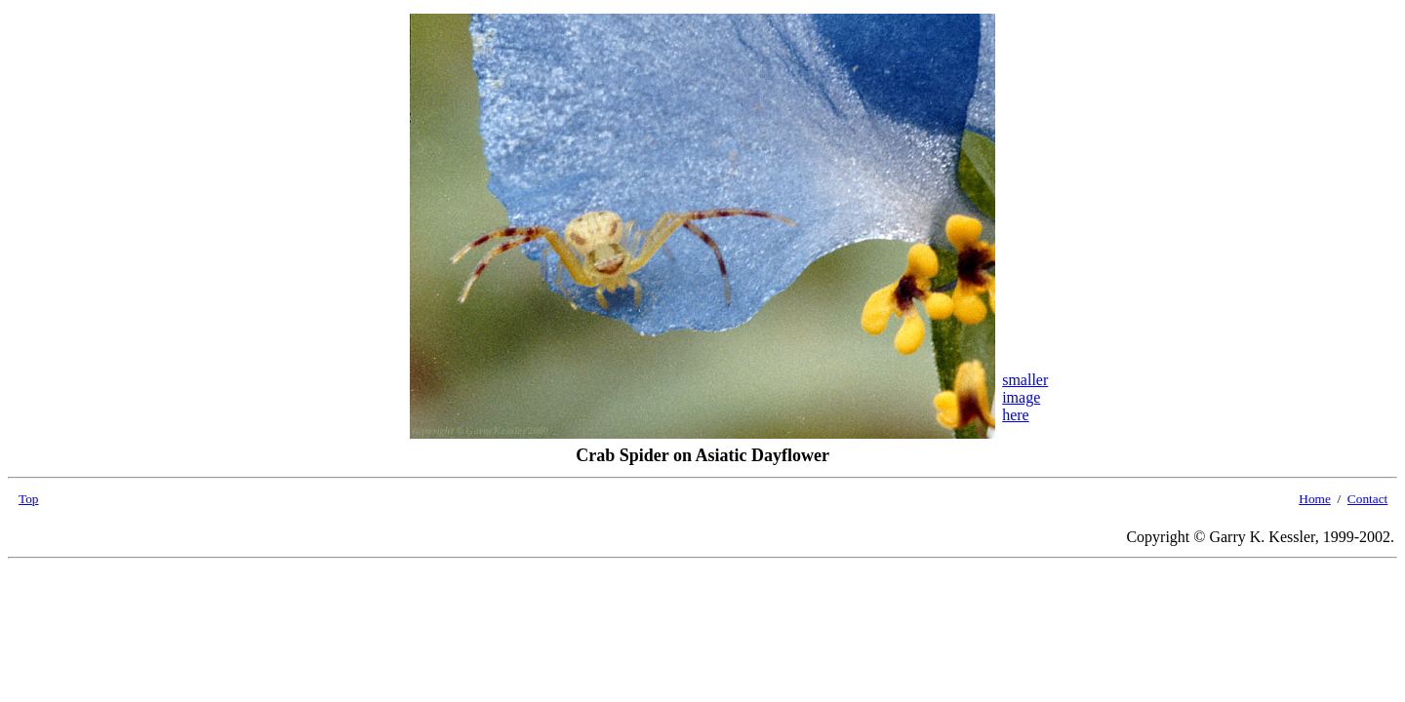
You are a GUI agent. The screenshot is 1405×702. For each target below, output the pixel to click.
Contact (1367, 498)
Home (1315, 498)
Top (29, 498)
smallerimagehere (1025, 397)
